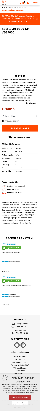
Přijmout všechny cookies (20, 397)
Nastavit (20, 403)
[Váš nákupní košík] (24, 3)
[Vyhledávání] (20, 3)
